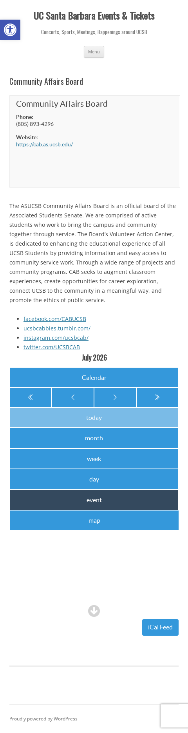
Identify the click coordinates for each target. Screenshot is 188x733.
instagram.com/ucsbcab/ (56, 337)
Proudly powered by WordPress (43, 718)
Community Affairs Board (62, 103)
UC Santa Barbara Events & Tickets (94, 15)
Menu (94, 52)
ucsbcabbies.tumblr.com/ (57, 328)
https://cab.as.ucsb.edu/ (44, 144)
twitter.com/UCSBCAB (52, 347)
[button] (10, 30)
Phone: (24, 117)
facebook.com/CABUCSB (55, 319)
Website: (27, 137)
